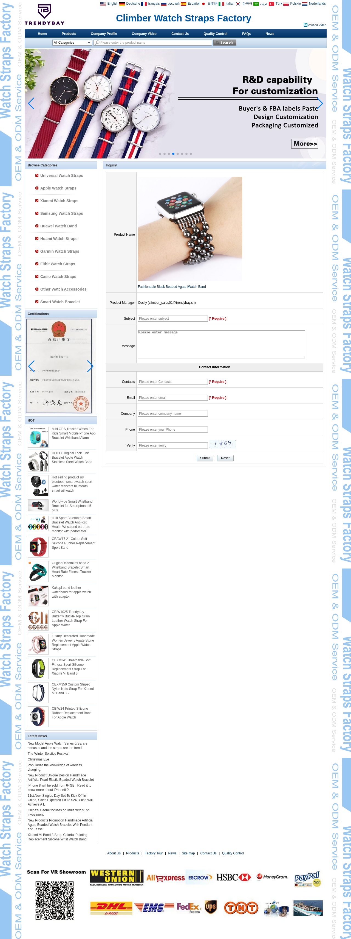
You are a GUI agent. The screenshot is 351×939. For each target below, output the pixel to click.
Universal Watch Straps (61, 175)
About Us (114, 853)
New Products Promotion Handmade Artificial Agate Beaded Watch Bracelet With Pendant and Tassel (60, 824)
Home (42, 34)
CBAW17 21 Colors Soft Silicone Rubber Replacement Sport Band (73, 543)
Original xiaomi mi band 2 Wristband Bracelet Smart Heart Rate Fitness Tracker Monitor (71, 569)
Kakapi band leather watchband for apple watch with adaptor (71, 592)
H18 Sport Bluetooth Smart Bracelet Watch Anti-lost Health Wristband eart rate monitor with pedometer (71, 524)
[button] (160, 154)
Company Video (144, 34)
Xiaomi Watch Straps (59, 201)
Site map (188, 853)
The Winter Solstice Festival (48, 754)
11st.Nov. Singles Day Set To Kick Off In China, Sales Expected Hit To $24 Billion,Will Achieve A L (60, 800)
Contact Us (180, 34)
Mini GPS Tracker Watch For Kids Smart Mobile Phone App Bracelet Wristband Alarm (73, 433)
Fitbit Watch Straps (57, 264)
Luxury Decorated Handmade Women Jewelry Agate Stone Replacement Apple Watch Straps (73, 642)
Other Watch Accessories (63, 289)
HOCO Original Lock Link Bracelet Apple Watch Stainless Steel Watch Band (72, 457)
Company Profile (104, 34)
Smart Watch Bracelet (60, 302)
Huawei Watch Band (58, 226)
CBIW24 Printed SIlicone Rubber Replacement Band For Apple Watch (72, 713)
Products (69, 34)
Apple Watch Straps (58, 188)
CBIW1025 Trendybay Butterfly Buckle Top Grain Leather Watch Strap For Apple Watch (71, 618)
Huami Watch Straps (59, 238)
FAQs (246, 34)
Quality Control (216, 34)
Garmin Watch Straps (59, 251)
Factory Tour (154, 853)
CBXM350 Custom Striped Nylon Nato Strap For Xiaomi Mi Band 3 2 (73, 688)
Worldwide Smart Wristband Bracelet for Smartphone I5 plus (72, 506)
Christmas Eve (38, 759)
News (270, 34)
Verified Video (317, 25)
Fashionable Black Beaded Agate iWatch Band (172, 287)
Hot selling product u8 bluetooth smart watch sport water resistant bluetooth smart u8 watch (72, 483)
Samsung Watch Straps (61, 213)
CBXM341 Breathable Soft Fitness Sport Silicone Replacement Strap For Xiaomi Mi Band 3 (71, 666)
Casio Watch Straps (58, 276)
